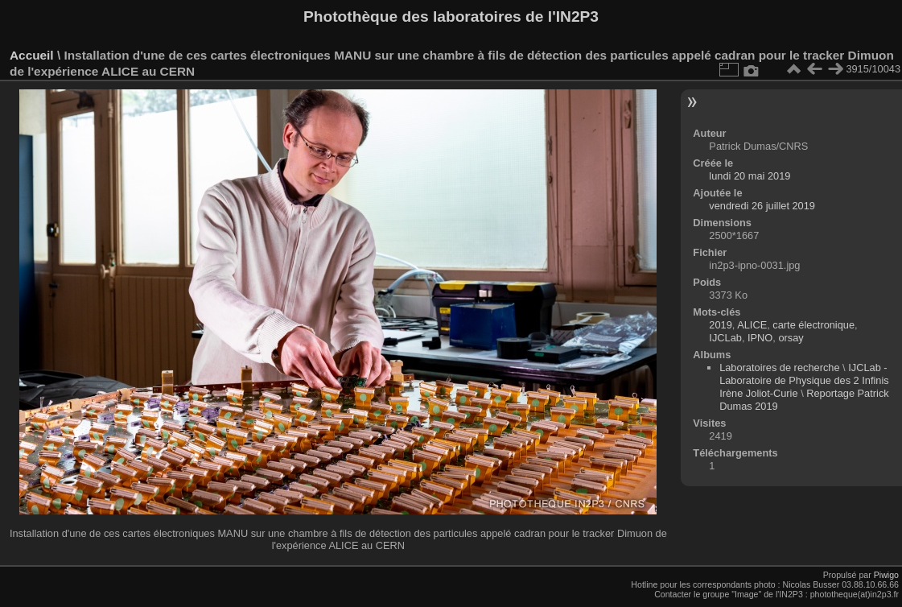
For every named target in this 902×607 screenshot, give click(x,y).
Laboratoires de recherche (779, 367)
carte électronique (813, 325)
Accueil (32, 55)
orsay (790, 338)
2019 (720, 325)
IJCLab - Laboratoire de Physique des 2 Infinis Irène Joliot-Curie (804, 380)
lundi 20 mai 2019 (749, 176)
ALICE (752, 325)
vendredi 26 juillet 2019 (762, 206)
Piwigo (886, 575)
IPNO (760, 338)
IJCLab (725, 338)
